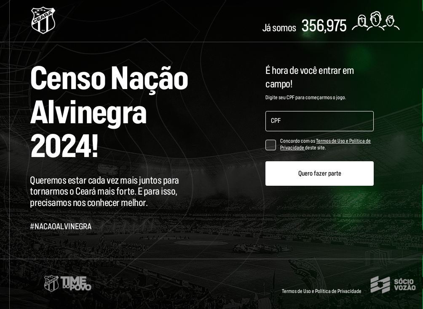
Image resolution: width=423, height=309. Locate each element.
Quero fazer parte (319, 173)
